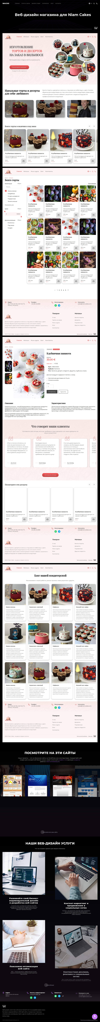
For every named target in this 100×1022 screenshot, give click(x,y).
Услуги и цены (25, 3)
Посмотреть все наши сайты (50, 832)
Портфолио (45, 3)
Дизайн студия (36, 3)
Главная (17, 3)
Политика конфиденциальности (89, 1020)
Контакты (58, 3)
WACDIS (5, 3)
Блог (52, 3)
